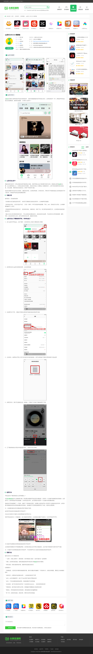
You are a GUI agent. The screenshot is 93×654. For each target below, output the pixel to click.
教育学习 (37, 639)
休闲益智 (81, 639)
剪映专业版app (42, 24)
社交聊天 (43, 641)
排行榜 (87, 8)
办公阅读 (37, 641)
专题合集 (80, 8)
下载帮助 (46, 649)
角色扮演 (63, 639)
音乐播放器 (10, 498)
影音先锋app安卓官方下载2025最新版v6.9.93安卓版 (80, 169)
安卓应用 (73, 8)
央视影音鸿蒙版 (59, 24)
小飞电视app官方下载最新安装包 (8, 607)
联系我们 (36, 649)
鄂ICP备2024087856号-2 (56, 651)
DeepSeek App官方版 (31, 10)
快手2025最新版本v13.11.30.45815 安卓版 (80, 159)
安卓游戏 (66, 8)
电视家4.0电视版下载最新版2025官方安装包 (76, 24)
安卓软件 (17, 16)
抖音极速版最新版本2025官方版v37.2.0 (80, 182)
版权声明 (41, 649)
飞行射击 (63, 641)
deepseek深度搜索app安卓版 (42, 10)
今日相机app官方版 (31, 607)
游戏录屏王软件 (54, 607)
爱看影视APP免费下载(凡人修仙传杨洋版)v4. (82, 45)
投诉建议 (57, 649)
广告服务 (52, 649)
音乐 (7, 98)
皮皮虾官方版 (26, 24)
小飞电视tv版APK (16, 607)
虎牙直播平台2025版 (9, 24)
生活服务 (31, 639)
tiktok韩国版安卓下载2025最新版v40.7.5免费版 (80, 198)
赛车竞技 (75, 639)
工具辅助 (31, 641)
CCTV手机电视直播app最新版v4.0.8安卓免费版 (80, 203)
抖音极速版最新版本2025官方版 (17, 24)
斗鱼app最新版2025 (68, 24)
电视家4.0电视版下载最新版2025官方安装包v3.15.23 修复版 (80, 194)
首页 (12, 16)
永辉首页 (59, 8)
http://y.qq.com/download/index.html (41, 41)
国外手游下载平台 (79, 111)
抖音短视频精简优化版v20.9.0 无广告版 (80, 178)
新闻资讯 (49, 639)
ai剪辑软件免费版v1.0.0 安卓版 (80, 190)
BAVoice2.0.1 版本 (81, 61)
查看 (21, 43)
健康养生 (49, 641)
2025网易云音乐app (34, 24)
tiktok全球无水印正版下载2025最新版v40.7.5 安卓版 (80, 186)
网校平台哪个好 (78, 124)
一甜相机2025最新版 (51, 24)
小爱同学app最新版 (85, 24)
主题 (59, 184)
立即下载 (9, 48)
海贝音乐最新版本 (39, 607)
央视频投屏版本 (46, 607)
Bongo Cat (78, 140)
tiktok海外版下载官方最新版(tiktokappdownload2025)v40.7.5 (80, 150)
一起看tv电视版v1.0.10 (82, 37)
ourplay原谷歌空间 (79, 95)
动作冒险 (69, 639)
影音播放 (23, 16)
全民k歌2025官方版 (61, 607)
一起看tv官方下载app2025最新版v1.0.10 (82, 53)
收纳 (35, 561)
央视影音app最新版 (23, 607)
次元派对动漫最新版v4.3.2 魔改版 (82, 69)
